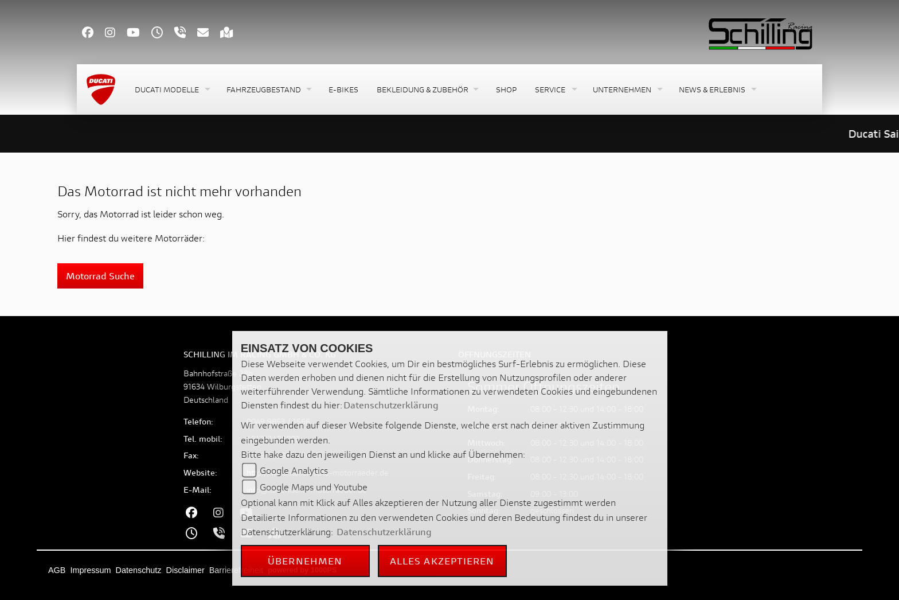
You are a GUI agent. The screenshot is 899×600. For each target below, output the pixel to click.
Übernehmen (305, 561)
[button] (171, 90)
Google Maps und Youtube (314, 487)
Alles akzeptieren (442, 561)
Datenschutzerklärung (391, 405)
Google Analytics (294, 470)
